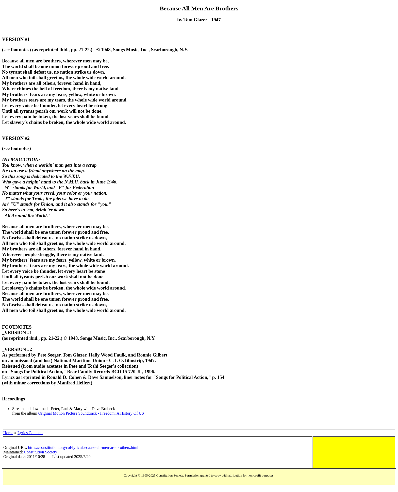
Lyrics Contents (30, 433)
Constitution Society (40, 452)
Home (8, 433)
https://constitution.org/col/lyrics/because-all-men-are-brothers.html (83, 447)
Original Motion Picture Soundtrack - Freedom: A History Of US (91, 413)
